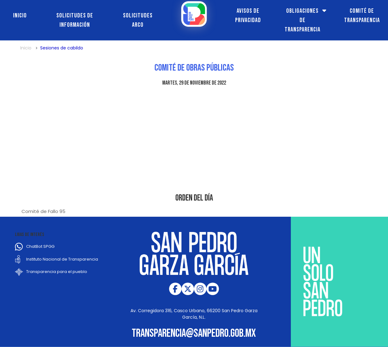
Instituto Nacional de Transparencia (62, 259)
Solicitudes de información (74, 20)
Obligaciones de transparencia (302, 20)
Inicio (20, 15)
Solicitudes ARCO (138, 20)
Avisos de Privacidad (248, 15)
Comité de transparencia (362, 15)
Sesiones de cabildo (61, 48)
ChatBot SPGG (40, 246)
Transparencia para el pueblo (56, 272)
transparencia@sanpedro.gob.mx (194, 333)
